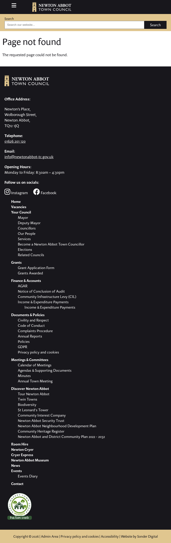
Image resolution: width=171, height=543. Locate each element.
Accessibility (110, 536)
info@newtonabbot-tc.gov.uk (28, 156)
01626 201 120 (15, 141)
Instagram (16, 191)
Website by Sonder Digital (139, 536)
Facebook (44, 191)
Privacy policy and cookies (80, 536)
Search (9, 18)
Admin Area (49, 536)
